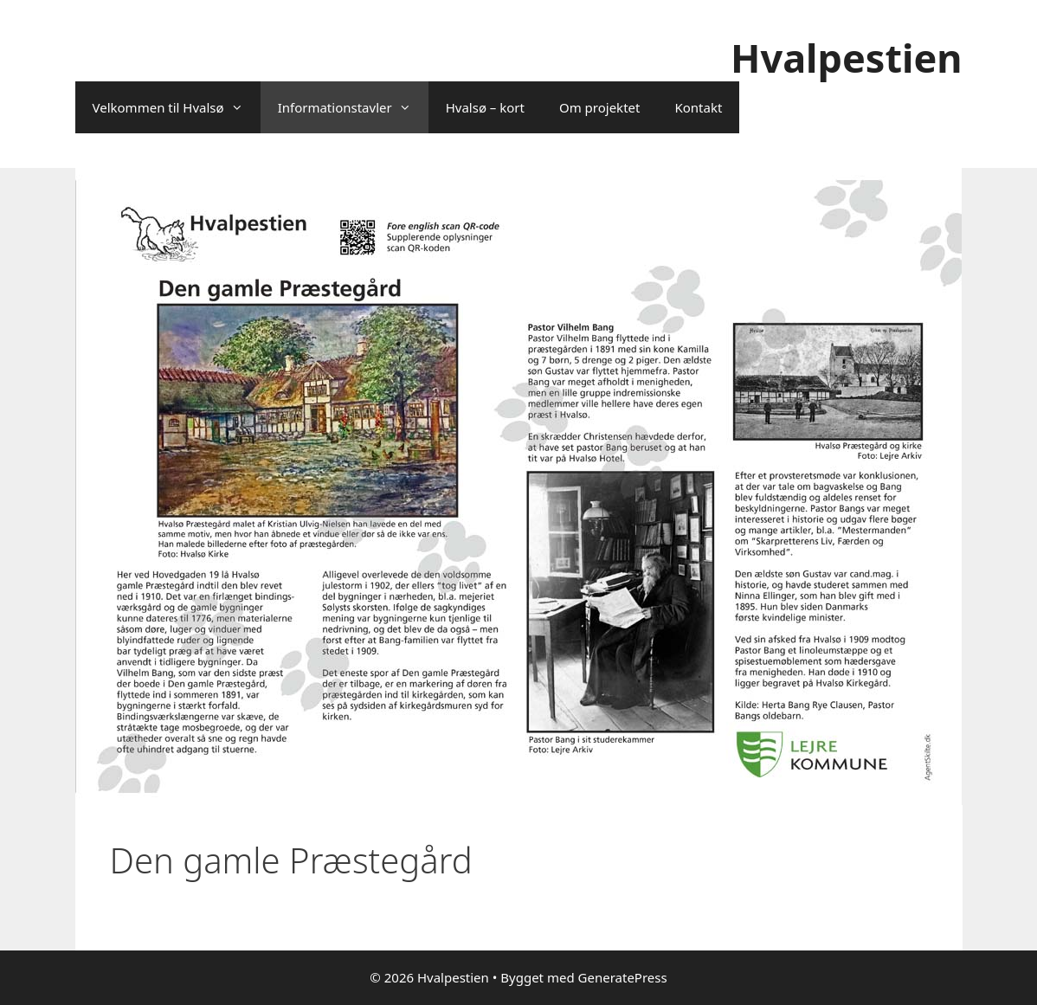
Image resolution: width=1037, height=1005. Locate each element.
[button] (242, 107)
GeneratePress (622, 977)
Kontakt (698, 107)
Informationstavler (353, 107)
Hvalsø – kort (485, 107)
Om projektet (599, 107)
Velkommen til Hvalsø (177, 107)
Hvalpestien (846, 57)
